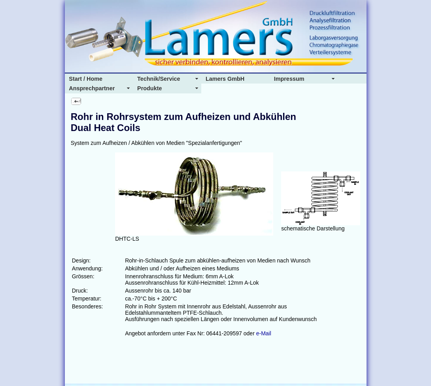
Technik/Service (158, 79)
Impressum (289, 79)
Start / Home (85, 79)
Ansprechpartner (92, 88)
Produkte (149, 88)
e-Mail (263, 333)
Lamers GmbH (225, 79)
